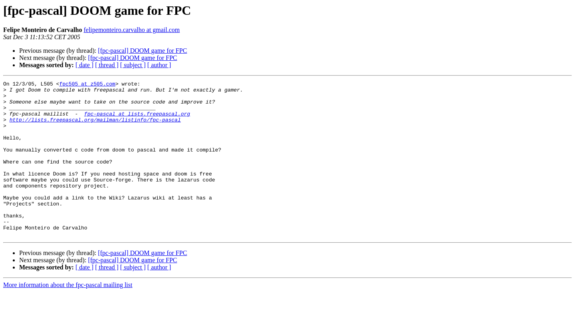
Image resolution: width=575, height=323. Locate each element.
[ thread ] (107, 65)
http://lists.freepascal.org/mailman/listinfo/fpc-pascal (95, 128)
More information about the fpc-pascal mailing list (67, 316)
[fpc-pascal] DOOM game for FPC (142, 50)
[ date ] (84, 65)
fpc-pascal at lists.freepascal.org (137, 120)
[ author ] (159, 65)
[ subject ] (133, 65)
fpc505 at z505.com (87, 84)
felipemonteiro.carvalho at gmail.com (131, 29)
